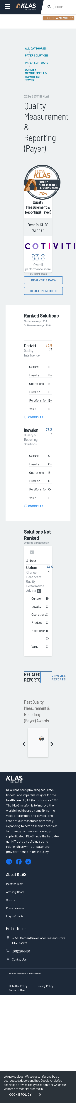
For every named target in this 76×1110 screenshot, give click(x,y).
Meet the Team (14, 883)
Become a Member (57, 18)
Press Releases (15, 908)
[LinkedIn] (9, 862)
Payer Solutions (37, 55)
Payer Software (36, 62)
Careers (10, 900)
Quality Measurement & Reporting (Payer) (36, 75)
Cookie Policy (20, 1094)
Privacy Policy (45, 986)
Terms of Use (17, 990)
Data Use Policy (18, 986)
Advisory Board (15, 892)
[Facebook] (19, 862)
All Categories (36, 48)
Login (18, 18)
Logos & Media (14, 916)
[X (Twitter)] (28, 862)
